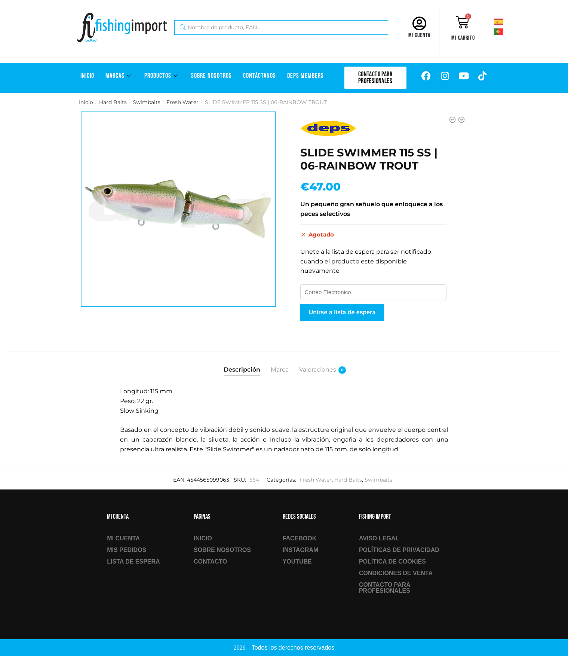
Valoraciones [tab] (317, 369)
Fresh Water (182, 102)
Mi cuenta (419, 35)
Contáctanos (259, 76)
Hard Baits (113, 102)
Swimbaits (146, 102)
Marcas (119, 76)
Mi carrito (463, 38)
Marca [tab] (280, 369)
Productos (162, 76)
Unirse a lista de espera (342, 312)
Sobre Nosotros (211, 76)
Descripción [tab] (242, 369)
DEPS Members (305, 76)
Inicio (87, 76)
